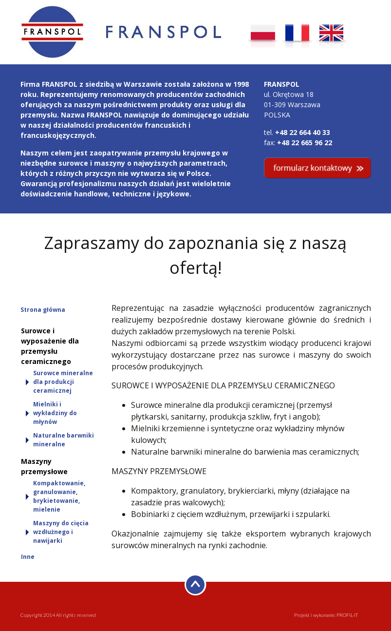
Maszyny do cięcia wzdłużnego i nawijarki (61, 532)
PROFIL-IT (347, 615)
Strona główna (42, 310)
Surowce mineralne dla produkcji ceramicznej (63, 382)
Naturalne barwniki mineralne (63, 439)
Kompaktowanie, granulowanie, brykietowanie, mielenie (59, 496)
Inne (28, 557)
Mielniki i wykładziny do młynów (55, 413)
